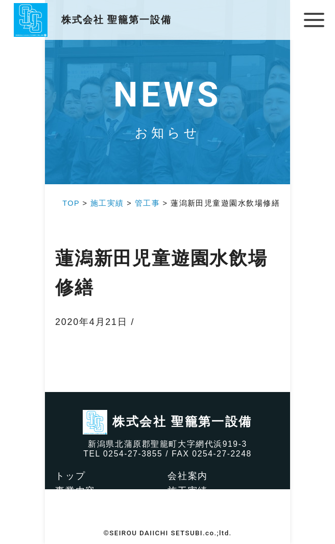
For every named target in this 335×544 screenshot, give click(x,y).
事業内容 (75, 491)
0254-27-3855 (132, 453)
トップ (70, 476)
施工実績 (187, 491)
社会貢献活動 (85, 506)
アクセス (75, 520)
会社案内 (187, 476)
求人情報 (187, 506)
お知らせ (187, 520)
